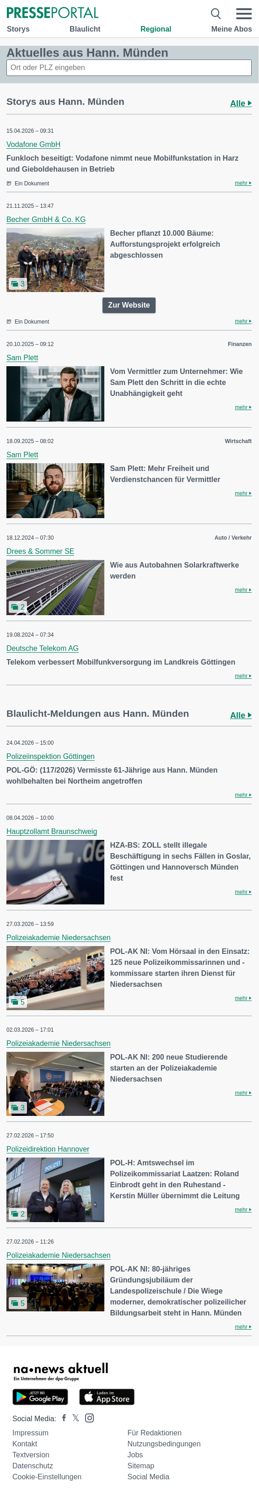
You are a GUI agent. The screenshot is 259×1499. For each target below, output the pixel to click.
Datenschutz (32, 1466)
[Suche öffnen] (216, 13)
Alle (241, 103)
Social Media (149, 1477)
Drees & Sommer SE (40, 551)
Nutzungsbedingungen (164, 1444)
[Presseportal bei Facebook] (61, 1419)
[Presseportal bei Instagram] (87, 1417)
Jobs (135, 1455)
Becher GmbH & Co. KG (46, 219)
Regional (156, 29)
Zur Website (129, 305)
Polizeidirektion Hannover (47, 1149)
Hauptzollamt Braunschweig (51, 831)
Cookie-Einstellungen (46, 1477)
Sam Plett (22, 358)
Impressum (30, 1433)
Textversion (30, 1455)
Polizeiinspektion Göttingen (50, 756)
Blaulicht (85, 29)
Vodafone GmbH (33, 144)
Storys (18, 29)
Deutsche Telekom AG (42, 648)
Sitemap (141, 1466)
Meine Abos (231, 29)
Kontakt (24, 1444)
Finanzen (240, 344)
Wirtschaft (238, 441)
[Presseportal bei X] (73, 1419)
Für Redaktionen (155, 1433)
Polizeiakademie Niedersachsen (58, 938)
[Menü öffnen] (244, 13)
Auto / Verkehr (233, 538)
